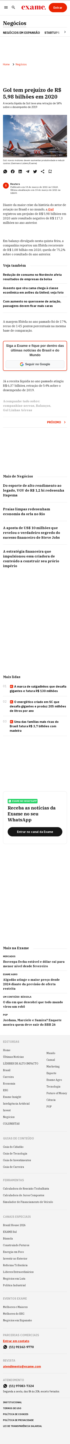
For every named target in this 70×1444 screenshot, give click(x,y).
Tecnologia (53, 1086)
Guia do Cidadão (13, 1147)
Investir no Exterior (15, 1258)
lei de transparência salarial (22, 1426)
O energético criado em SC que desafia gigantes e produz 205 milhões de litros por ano (38, 706)
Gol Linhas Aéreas (17, 410)
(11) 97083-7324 (21, 1386)
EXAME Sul (10, 1232)
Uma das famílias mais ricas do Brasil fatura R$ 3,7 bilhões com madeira (34, 726)
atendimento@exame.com (22, 1366)
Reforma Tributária (15, 1265)
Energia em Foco (13, 1252)
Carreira (8, 1077)
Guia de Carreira (13, 1167)
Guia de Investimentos (17, 1160)
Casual (50, 1060)
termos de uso (12, 1408)
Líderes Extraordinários (18, 1272)
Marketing (53, 1066)
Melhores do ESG (13, 1313)
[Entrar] (58, 7)
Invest (7, 1110)
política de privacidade (18, 1420)
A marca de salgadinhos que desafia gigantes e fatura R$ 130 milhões (38, 689)
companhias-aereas (18, 406)
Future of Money (56, 1093)
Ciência (51, 1100)
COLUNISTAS (11, 1123)
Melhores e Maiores (15, 1307)
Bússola (26, 996)
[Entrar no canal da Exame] (35, 831)
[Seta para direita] (60, 31)
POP (49, 1106)
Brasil (6, 1070)
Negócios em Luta (14, 1278)
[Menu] (6, 7)
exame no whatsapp (22, 801)
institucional (12, 1402)
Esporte (51, 1073)
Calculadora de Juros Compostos (23, 1195)
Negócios (14, 23)
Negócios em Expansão (17, 1320)
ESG (5, 1090)
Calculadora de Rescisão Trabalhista (26, 1188)
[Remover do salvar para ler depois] (50, 171)
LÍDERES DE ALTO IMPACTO (20, 1063)
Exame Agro (54, 1080)
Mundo (50, 1053)
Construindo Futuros (16, 1245)
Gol (50, 209)
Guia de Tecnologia (15, 1153)
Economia (9, 1083)
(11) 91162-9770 (21, 1347)
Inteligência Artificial (16, 1103)
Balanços (43, 406)
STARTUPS (52, 33)
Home (6, 64)
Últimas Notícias (13, 1057)
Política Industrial (14, 1285)
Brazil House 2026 (14, 1225)
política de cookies (15, 1414)
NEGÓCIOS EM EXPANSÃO (21, 33)
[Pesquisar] (13, 7)
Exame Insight (12, 1097)
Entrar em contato (16, 1341)
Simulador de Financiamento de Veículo (28, 1202)
